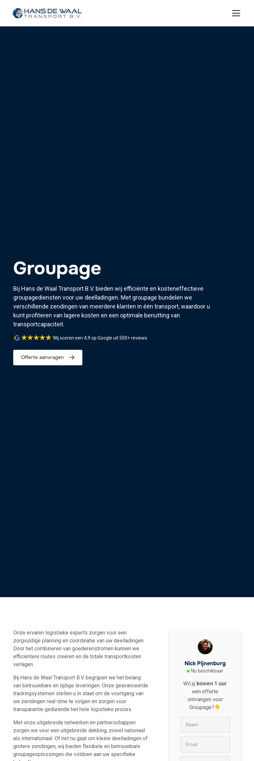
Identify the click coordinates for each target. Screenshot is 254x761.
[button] (234, 13)
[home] (47, 13)
